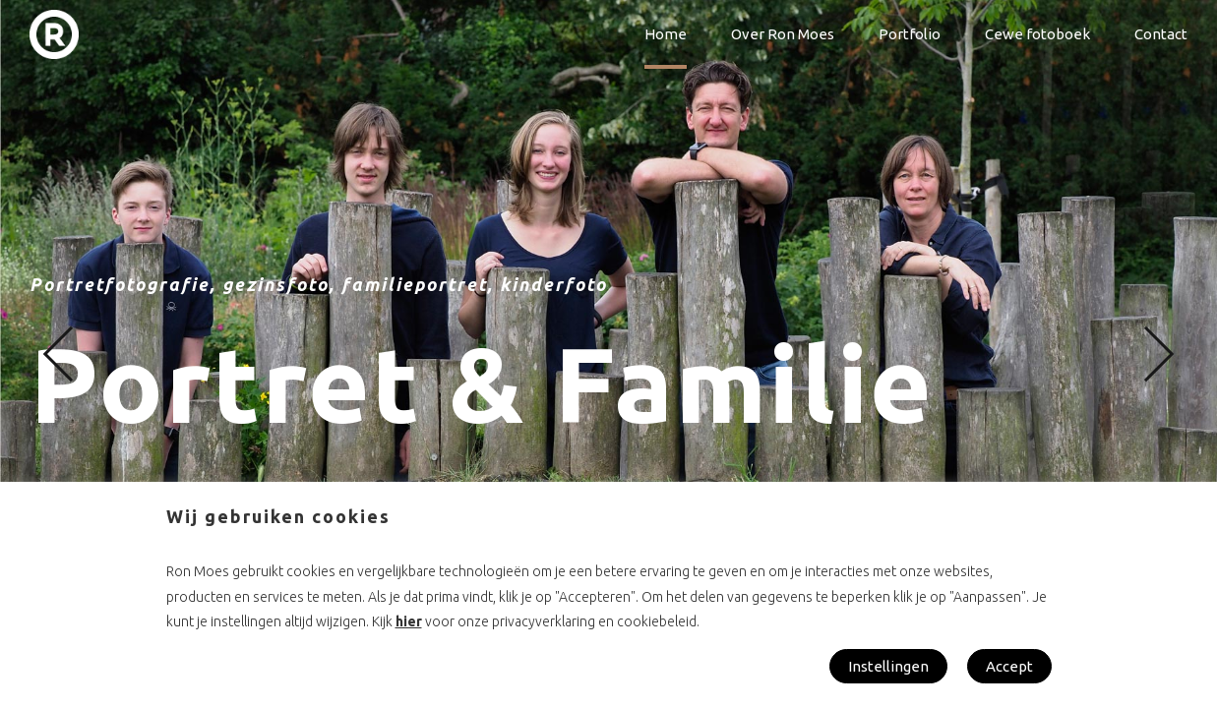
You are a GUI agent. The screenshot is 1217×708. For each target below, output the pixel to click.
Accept (1009, 666)
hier (409, 621)
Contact (1160, 34)
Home (665, 34)
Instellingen (888, 666)
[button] (71, 354)
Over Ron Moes (782, 34)
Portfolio (910, 34)
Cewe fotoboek (1037, 34)
